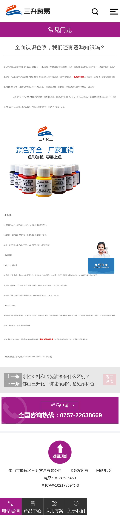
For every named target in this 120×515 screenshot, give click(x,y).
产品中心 (33, 505)
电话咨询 (11, 505)
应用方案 (54, 505)
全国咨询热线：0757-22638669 (60, 415)
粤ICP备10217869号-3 (60, 485)
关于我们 (76, 505)
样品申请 (60, 405)
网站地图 (103, 470)
